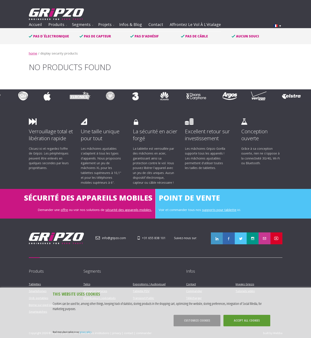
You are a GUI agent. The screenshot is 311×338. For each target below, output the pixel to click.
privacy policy (85, 332)
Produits (56, 24)
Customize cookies (197, 320)
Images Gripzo (245, 284)
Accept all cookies (247, 320)
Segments (81, 24)
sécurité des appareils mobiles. (128, 210)
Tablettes (35, 284)
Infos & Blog (130, 24)
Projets (105, 24)
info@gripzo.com (114, 238)
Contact (155, 24)
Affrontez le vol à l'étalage (195, 24)
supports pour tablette (219, 210)
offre (64, 210)
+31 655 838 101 (154, 238)
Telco (86, 284)
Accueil (35, 24)
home (33, 53)
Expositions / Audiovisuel (149, 284)
